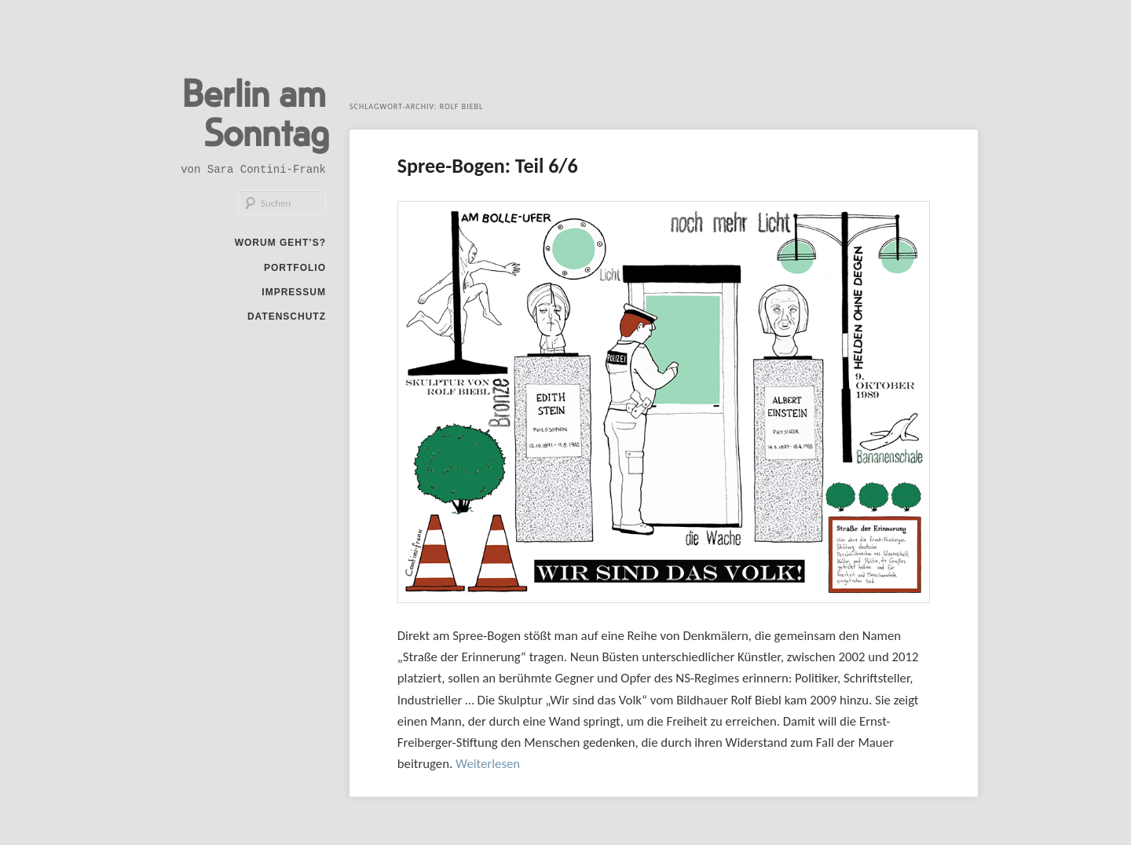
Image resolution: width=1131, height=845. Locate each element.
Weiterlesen (488, 763)
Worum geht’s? (280, 242)
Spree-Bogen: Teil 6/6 (487, 165)
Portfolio (295, 267)
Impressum (294, 292)
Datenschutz (286, 316)
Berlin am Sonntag (255, 111)
